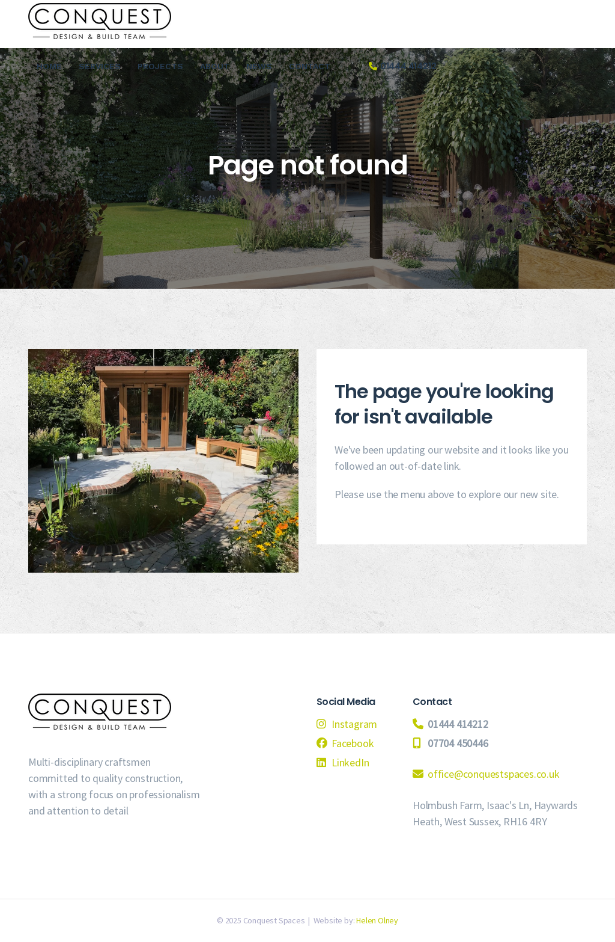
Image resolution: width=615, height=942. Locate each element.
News (259, 66)
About (214, 66)
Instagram (354, 724)
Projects (160, 66)
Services (100, 66)
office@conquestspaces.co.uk (494, 774)
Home (49, 66)
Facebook (353, 743)
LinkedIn (350, 762)
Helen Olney (377, 920)
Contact (309, 66)
